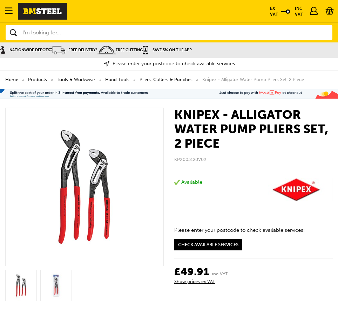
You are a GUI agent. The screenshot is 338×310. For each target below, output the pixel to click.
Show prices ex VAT (194, 281)
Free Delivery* (73, 50)
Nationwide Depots (25, 50)
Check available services (208, 244)
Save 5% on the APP (167, 50)
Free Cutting (120, 50)
